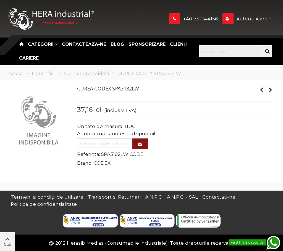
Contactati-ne (218, 197)
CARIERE (29, 58)
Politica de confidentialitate (44, 204)
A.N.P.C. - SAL (182, 197)
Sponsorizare (147, 44)
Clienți (179, 44)
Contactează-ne (84, 44)
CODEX (102, 163)
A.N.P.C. (154, 197)
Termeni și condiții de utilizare (47, 197)
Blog (117, 44)
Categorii (41, 44)
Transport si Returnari (114, 197)
